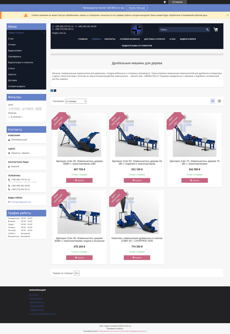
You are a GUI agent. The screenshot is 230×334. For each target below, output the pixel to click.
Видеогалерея (188, 39)
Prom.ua (127, 326)
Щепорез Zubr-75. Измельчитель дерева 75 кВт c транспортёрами (195, 162)
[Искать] (207, 29)
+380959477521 (36, 310)
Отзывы (12, 44)
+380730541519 (36, 306)
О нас (173, 39)
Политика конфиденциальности (134, 331)
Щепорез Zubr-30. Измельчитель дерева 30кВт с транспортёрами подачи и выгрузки (79, 239)
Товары (96, 39)
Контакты (110, 39)
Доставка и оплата (154, 39)
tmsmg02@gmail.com (21, 202)
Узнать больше (137, 8)
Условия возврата (130, 39)
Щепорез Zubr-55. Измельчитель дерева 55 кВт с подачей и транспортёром (137, 162)
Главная (82, 39)
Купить (81, 180)
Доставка (12, 80)
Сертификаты (14, 56)
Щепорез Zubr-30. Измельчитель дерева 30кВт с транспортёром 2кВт (79, 162)
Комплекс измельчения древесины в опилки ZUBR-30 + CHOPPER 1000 (136, 239)
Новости (12, 74)
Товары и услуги (16, 33)
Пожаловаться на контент (108, 331)
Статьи (11, 68)
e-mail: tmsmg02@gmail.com (42, 314)
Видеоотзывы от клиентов (137, 46)
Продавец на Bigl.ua (115, 329)
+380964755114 (36, 302)
